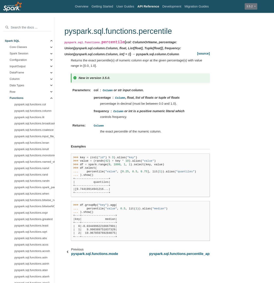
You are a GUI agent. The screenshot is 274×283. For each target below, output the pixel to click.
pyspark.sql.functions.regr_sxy (34, 124)
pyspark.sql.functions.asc (31, 271)
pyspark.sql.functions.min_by (33, 41)
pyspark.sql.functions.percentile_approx (35, 61)
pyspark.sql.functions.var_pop (34, 195)
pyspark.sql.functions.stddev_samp (35, 169)
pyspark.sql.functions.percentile (35, 54)
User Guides (125, 6)
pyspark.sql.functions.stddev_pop (35, 163)
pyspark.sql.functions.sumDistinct (35, 188)
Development (171, 6)
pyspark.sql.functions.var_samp (35, 201)
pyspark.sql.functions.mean (32, 22)
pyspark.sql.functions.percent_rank (35, 252)
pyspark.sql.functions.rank (31, 258)
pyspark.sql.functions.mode (32, 48)
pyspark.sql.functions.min (31, 35)
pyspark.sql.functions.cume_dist (35, 214)
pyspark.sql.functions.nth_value (35, 239)
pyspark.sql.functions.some (32, 143)
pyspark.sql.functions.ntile (31, 245)
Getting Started (102, 6)
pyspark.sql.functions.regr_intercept (35, 99)
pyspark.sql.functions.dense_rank (35, 220)
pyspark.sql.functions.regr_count (35, 92)
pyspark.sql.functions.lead (31, 233)
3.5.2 (249, 6)
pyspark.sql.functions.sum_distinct (35, 182)
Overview (81, 6)
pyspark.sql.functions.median (33, 29)
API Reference (148, 6)
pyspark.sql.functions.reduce (33, 73)
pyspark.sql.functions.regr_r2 (33, 105)
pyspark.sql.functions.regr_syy (34, 131)
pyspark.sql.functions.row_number (35, 265)
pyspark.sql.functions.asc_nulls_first (35, 277)
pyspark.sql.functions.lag (30, 226)
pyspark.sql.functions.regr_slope (35, 112)
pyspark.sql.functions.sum (31, 175)
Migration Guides (197, 6)
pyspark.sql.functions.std (30, 150)
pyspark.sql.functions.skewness (35, 137)
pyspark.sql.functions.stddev (33, 156)
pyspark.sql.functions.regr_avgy (35, 86)
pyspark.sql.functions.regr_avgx (35, 80)
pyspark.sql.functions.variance (34, 207)
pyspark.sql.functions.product (33, 67)
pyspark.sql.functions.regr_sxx (34, 118)
